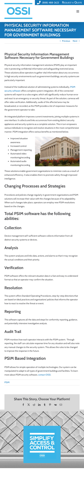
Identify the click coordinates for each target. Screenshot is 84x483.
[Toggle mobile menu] (78, 11)
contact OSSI (44, 374)
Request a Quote (72, 2)
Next (75, 41)
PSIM (6, 382)
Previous (66, 41)
